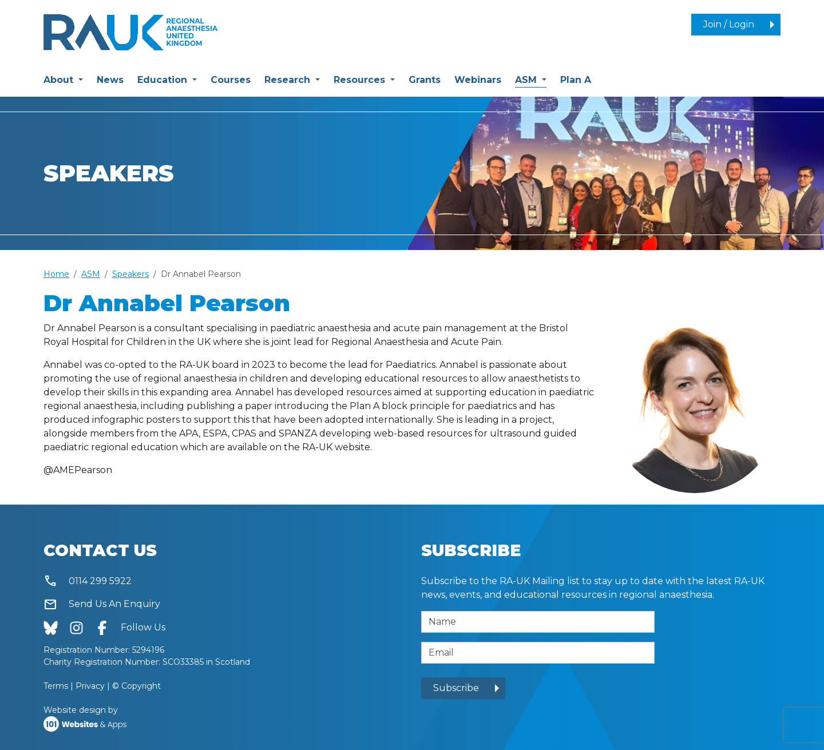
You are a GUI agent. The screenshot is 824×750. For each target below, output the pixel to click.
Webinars (477, 79)
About (59, 79)
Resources (361, 79)
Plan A (575, 79)
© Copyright (136, 686)
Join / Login (728, 24)
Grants (425, 79)
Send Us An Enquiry (101, 604)
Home (56, 274)
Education (163, 79)
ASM (530, 79)
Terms (55, 686)
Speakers (130, 274)
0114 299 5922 (87, 581)
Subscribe (456, 687)
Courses (231, 79)
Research (288, 79)
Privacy (90, 686)
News (110, 79)
